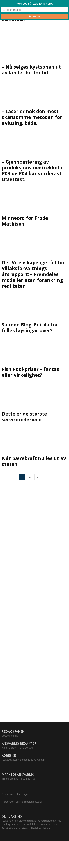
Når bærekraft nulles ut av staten (34, 461)
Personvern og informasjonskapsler (22, 801)
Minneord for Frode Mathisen (25, 221)
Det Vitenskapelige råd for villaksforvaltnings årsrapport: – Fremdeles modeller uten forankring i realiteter (34, 274)
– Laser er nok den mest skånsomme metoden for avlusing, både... (32, 117)
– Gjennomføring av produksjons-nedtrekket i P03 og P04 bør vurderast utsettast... (32, 170)
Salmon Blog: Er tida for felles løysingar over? (30, 327)
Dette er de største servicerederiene (24, 416)
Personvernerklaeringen (15, 794)
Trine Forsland (10, 778)
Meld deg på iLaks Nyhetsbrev (34, 3)
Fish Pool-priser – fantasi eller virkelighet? (31, 372)
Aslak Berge (9, 747)
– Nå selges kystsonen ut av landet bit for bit (31, 70)
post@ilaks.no (10, 735)
